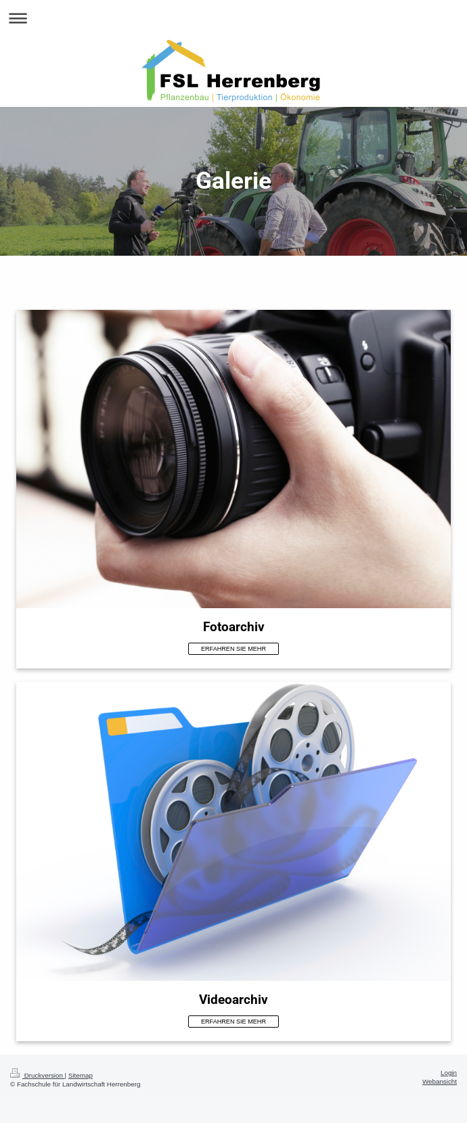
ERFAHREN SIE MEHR (233, 648)
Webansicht (439, 1081)
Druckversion (37, 1075)
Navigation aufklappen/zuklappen (233, 17)
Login (449, 1072)
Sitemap (80, 1075)
